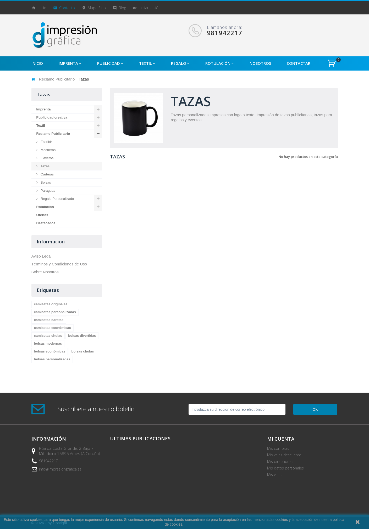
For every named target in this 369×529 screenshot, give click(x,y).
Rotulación (45, 207)
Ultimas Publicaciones (140, 438)
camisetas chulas (48, 336)
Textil (40, 125)
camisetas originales (51, 304)
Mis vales (274, 474)
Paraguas (47, 191)
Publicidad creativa (52, 117)
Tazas (45, 166)
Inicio (42, 8)
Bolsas (45, 182)
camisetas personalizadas (55, 312)
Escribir (46, 142)
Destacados (46, 223)
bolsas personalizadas (52, 359)
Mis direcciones (280, 461)
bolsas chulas (82, 351)
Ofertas (42, 215)
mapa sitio (97, 8)
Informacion (51, 241)
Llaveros (47, 158)
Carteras (47, 174)
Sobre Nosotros (45, 272)
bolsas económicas (49, 351)
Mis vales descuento (284, 454)
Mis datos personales (285, 468)
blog (122, 8)
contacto (67, 8)
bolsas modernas (48, 343)
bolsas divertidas (82, 336)
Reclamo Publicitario (57, 79)
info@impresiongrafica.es (60, 469)
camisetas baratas (49, 320)
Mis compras (278, 448)
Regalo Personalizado (57, 199)
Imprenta (43, 109)
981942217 (48, 460)
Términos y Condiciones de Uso (59, 264)
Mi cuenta (280, 439)
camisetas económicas (52, 328)
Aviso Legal (41, 256)
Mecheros (48, 150)
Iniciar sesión (150, 8)
